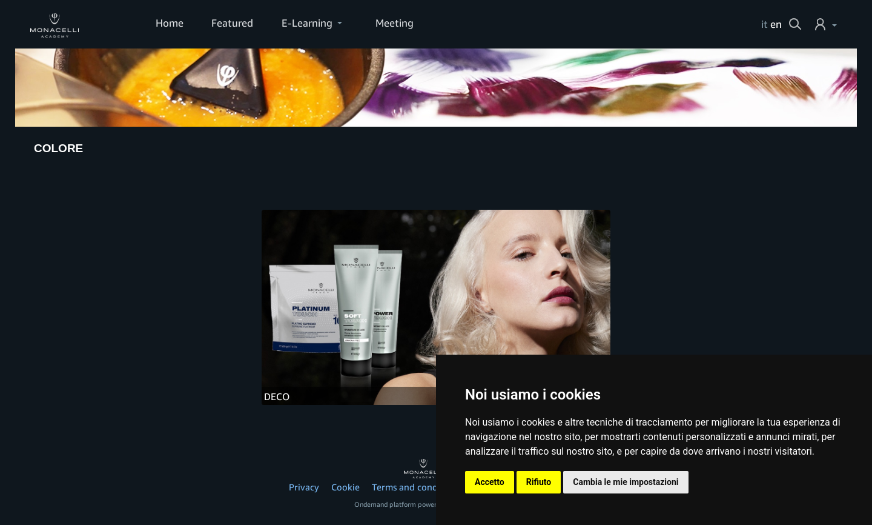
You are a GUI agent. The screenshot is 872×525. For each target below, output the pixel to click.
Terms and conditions (416, 486)
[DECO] (436, 308)
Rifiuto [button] (539, 482)
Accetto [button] (489, 482)
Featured (232, 22)
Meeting (394, 22)
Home (169, 22)
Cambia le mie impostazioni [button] (625, 482)
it (764, 24)
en (776, 24)
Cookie (345, 486)
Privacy (304, 486)
